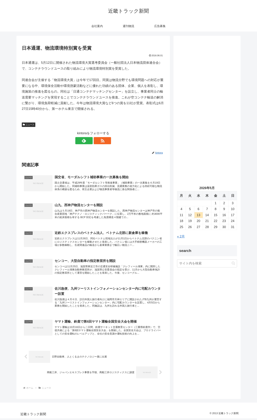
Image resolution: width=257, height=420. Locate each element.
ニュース (28, 124)
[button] (233, 263)
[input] (207, 263)
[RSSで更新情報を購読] (97, 140)
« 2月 (181, 236)
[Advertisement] (207, 76)
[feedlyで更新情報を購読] (89, 140)
